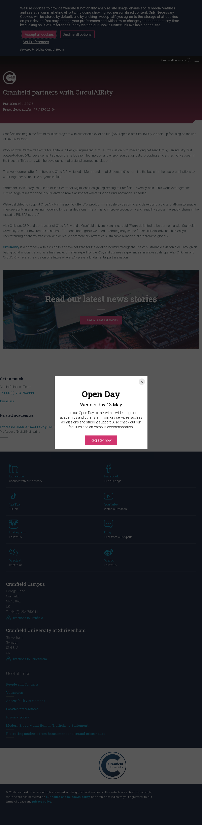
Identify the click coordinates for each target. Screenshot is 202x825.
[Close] (142, 363)
